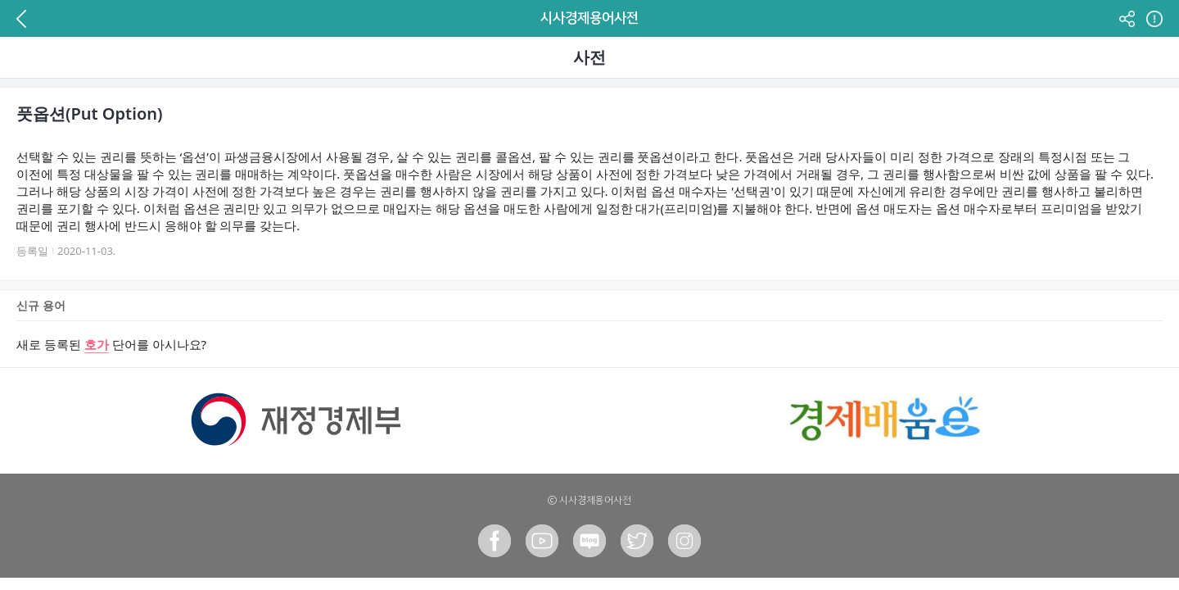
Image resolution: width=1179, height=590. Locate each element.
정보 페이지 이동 (1152, 18)
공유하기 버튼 (1126, 18)
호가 (96, 344)
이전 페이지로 (26, 18)
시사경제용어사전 (589, 18)
